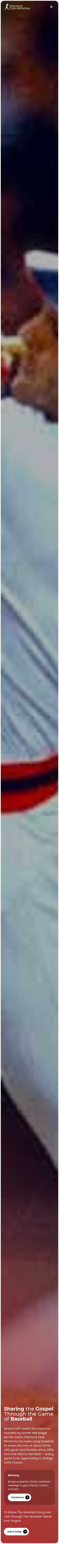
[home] (16, 7)
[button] (51, 7)
